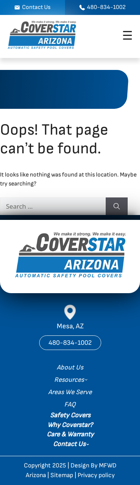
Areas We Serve (70, 392)
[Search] (117, 206)
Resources (69, 380)
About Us (70, 367)
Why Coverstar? (70, 425)
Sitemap (61, 475)
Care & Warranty (70, 434)
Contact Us (69, 444)
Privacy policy (96, 475)
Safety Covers (70, 415)
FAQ (70, 404)
